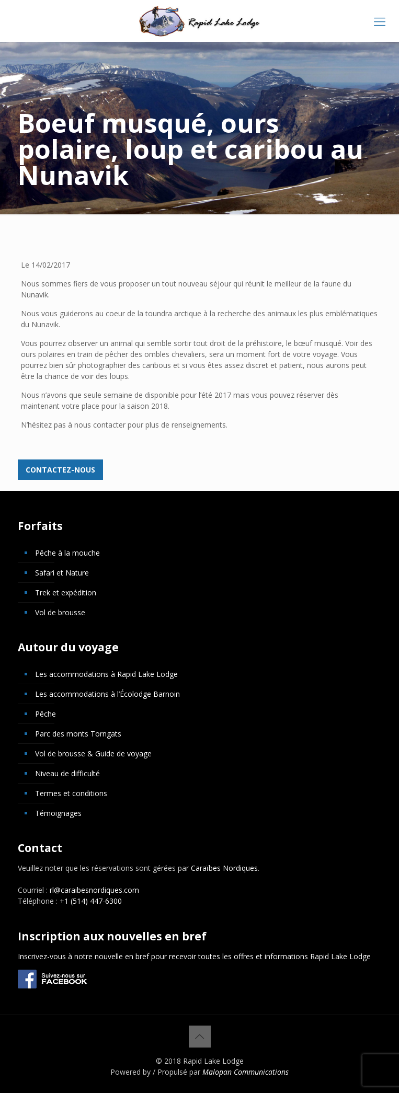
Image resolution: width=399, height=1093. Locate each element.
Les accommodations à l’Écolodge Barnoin (107, 694)
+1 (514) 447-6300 (91, 901)
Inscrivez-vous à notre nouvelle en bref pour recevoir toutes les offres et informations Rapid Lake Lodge (194, 956)
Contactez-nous (60, 470)
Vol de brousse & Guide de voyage (93, 753)
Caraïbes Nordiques (224, 868)
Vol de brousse (60, 612)
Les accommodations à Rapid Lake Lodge (106, 674)
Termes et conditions (71, 793)
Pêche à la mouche (67, 553)
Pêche (45, 714)
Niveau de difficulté (67, 773)
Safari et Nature (62, 573)
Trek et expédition (65, 592)
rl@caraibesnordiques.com (94, 890)
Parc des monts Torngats (78, 734)
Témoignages (58, 813)
